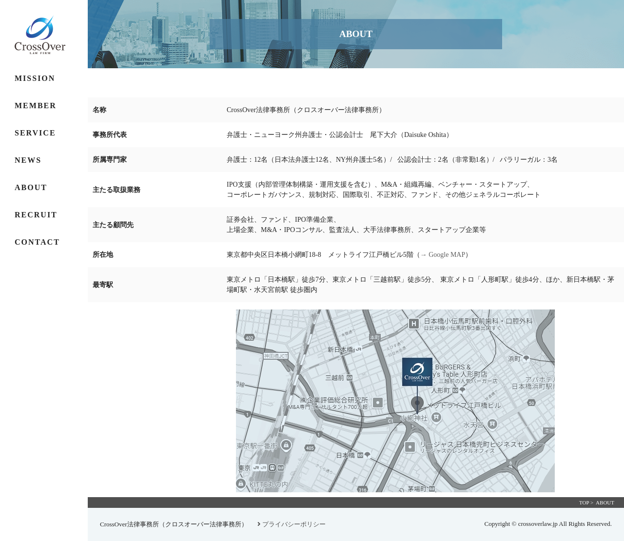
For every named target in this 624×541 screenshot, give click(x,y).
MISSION (35, 78)
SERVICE (35, 133)
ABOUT (31, 187)
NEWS (28, 160)
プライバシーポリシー (291, 524)
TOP (584, 502)
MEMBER (36, 105)
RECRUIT (36, 215)
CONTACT (37, 242)
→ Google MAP (443, 254)
